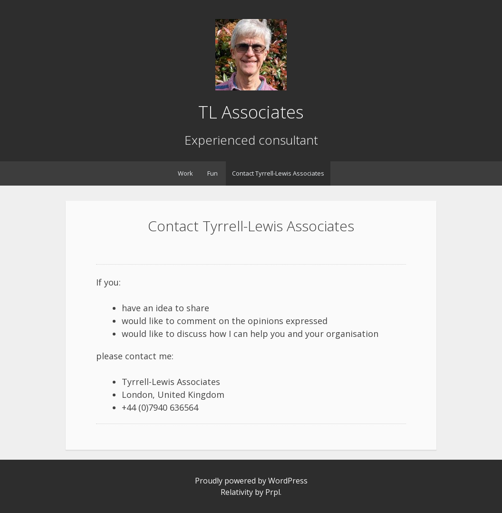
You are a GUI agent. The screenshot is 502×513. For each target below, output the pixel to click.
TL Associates (251, 112)
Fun (212, 173)
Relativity (237, 492)
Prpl (272, 492)
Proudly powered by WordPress (251, 480)
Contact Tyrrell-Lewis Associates (278, 173)
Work (185, 173)
